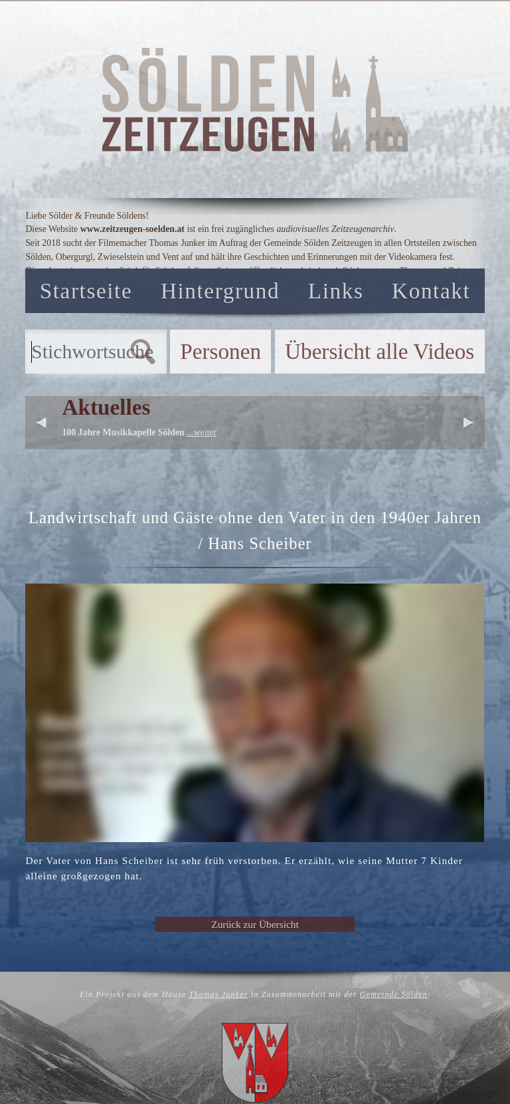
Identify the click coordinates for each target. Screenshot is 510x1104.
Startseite (86, 290)
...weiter (201, 432)
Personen (220, 351)
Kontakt (431, 290)
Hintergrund (220, 290)
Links (336, 290)
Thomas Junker (218, 994)
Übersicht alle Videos (379, 351)
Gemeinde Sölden (394, 994)
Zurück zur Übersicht (254, 924)
